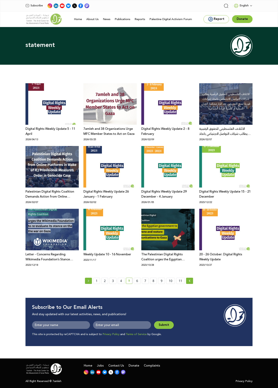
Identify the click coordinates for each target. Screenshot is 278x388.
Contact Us (116, 365)
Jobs (100, 365)
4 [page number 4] (121, 281)
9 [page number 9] (161, 281)
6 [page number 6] (137, 281)
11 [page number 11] (180, 281)
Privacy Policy (111, 334)
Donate (134, 365)
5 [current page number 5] (130, 281)
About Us (92, 19)
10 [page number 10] (170, 281)
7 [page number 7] (145, 281)
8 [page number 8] (153, 281)
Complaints (152, 365)
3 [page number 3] (113, 281)
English (241, 5)
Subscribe (34, 5)
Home (78, 19)
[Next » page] (189, 281)
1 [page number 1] (96, 281)
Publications (122, 19)
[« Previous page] (88, 281)
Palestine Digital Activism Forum (170, 19)
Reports (140, 19)
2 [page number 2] (105, 281)
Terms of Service (136, 334)
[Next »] (189, 281)
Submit (164, 325)
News (106, 19)
